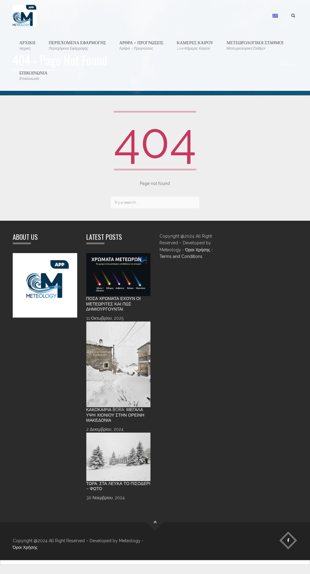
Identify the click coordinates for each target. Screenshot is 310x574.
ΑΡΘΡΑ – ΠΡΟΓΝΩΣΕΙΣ (141, 45)
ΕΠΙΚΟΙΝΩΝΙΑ (33, 75)
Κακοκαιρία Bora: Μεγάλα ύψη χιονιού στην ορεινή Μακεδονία (115, 415)
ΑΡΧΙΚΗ (27, 45)
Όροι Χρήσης (197, 249)
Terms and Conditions (181, 256)
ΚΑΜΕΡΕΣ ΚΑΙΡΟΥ (195, 45)
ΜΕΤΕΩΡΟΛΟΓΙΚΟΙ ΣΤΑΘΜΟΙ (255, 45)
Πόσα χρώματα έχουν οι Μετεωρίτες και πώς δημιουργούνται (113, 304)
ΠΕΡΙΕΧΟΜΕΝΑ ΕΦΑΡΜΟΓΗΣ (77, 45)
